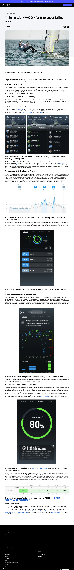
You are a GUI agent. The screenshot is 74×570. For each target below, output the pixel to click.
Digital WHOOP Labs (9, 543)
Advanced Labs (57, 5)
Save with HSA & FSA (49, 1)
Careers (39, 539)
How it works (25, 5)
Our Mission (40, 541)
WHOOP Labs (7, 541)
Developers (40, 534)
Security (6, 564)
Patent (6, 566)
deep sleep (47, 396)
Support (39, 532)
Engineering (40, 537)
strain (24, 112)
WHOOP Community (9, 547)
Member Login (8, 539)
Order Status (7, 534)
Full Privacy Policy (8, 568)
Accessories (48, 5)
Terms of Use (7, 554)
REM (41, 396)
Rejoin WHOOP (8, 537)
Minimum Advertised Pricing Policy (11, 562)
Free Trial (33, 5)
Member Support (8, 532)
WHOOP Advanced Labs (9, 545)
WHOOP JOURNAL (40, 468)
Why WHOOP (40, 5)
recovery (30, 112)
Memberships (17, 5)
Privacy (6, 560)
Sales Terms (7, 558)
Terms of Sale (7, 556)
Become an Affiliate (41, 554)
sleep (41, 112)
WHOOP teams (19, 109)
